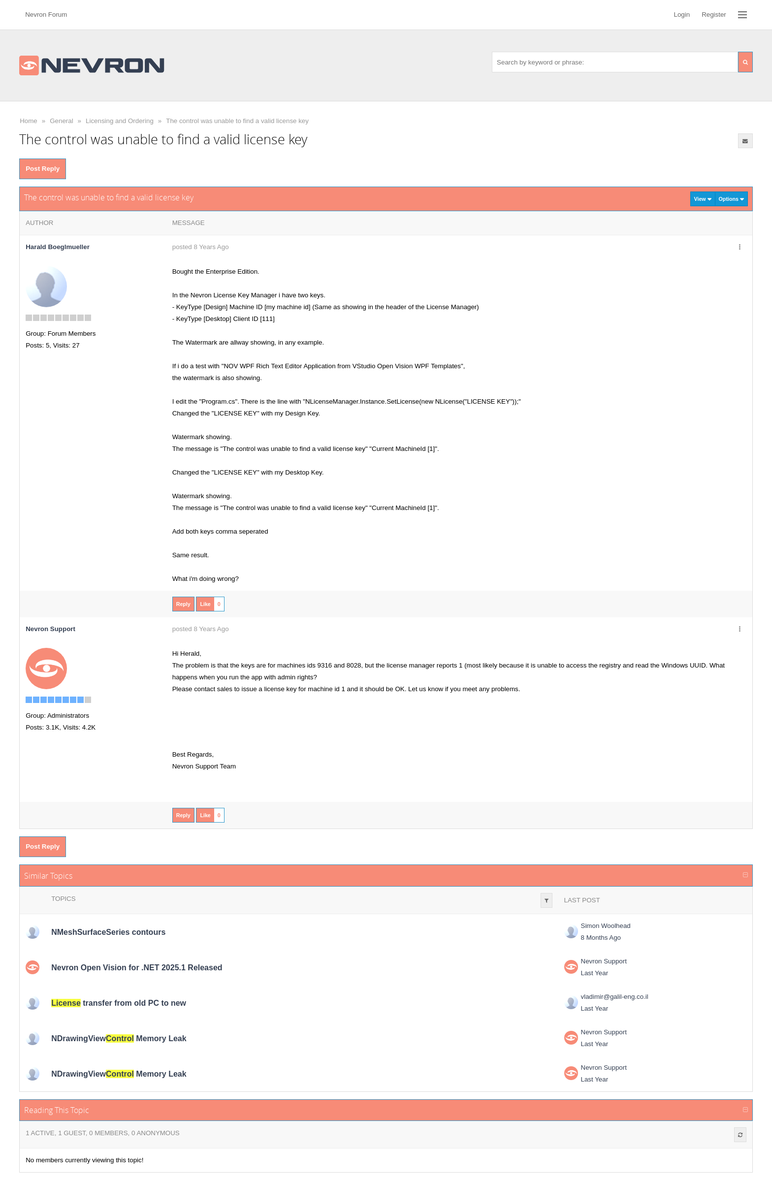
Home (28, 121)
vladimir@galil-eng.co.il (614, 996)
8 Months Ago (601, 937)
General (61, 121)
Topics (63, 898)
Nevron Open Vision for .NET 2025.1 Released (136, 967)
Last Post (582, 900)
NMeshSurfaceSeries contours (108, 932)
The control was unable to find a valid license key (237, 121)
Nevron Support (604, 961)
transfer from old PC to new (118, 1003)
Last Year (595, 973)
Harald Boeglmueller (58, 247)
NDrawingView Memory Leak (118, 1038)
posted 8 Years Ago (200, 247)
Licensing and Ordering (120, 121)
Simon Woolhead (606, 925)
